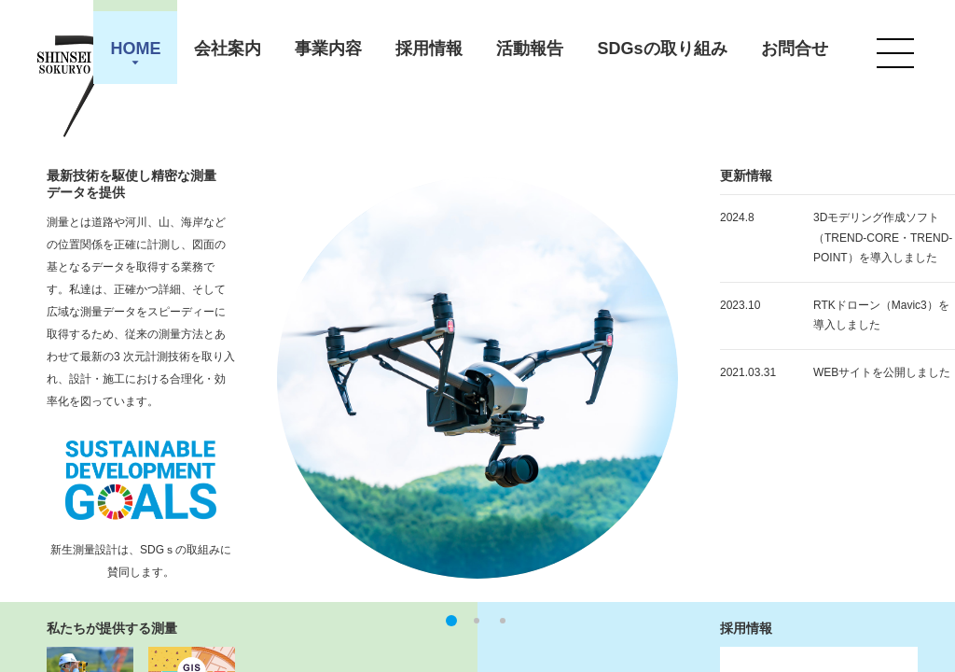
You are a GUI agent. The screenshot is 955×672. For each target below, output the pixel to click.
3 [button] (503, 620)
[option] (477, 378)
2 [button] (477, 620)
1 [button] (452, 620)
